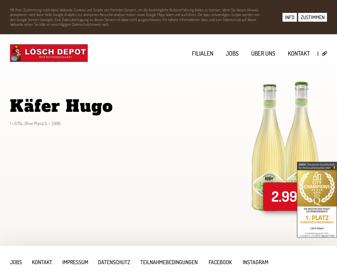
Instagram (256, 262)
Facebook (220, 262)
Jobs (232, 53)
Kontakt (299, 53)
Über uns (263, 53)
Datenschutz (114, 262)
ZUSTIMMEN (312, 17)
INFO (289, 17)
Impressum (75, 262)
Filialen (202, 53)
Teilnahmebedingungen (169, 262)
